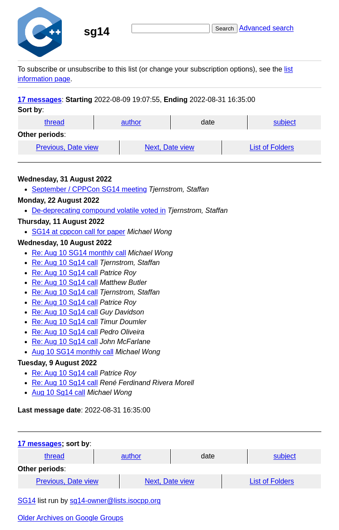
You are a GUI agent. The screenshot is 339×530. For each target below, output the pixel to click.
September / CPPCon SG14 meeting (89, 189)
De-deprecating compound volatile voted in (99, 210)
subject (284, 122)
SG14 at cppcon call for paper (78, 231)
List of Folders (272, 147)
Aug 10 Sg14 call (58, 392)
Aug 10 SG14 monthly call (72, 352)
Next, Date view (169, 147)
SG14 (27, 500)
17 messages (40, 99)
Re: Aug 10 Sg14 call (65, 262)
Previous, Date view (67, 147)
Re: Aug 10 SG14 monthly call (79, 253)
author (131, 122)
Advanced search (266, 28)
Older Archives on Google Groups (70, 518)
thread (54, 122)
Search (224, 28)
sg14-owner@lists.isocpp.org (115, 500)
